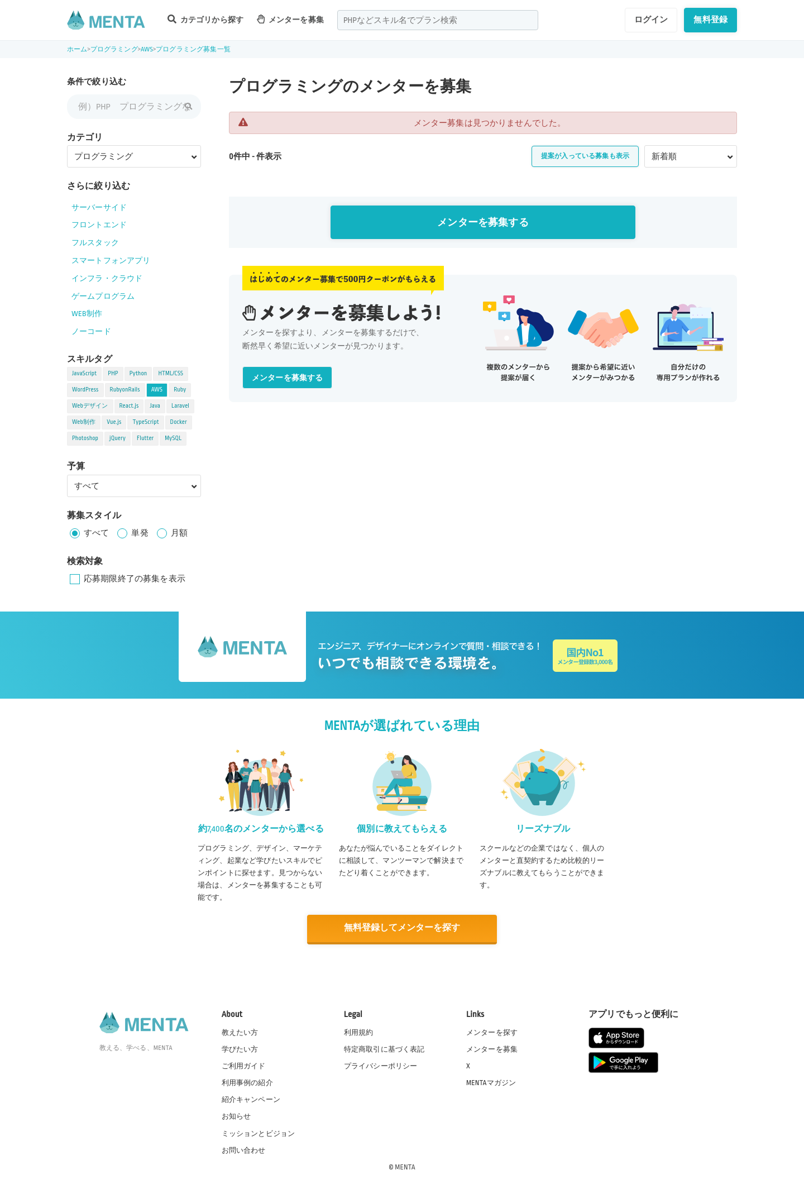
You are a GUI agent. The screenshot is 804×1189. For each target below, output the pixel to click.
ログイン (651, 19)
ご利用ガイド (244, 1065)
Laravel (180, 406)
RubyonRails (125, 389)
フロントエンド (99, 225)
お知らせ (236, 1116)
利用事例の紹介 (247, 1082)
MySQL (173, 438)
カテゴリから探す (205, 19)
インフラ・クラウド (106, 278)
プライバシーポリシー (381, 1065)
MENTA (405, 1166)
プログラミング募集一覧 (193, 49)
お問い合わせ (244, 1149)
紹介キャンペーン (251, 1099)
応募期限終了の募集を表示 (134, 578)
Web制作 (83, 422)
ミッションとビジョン (258, 1133)
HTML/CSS (170, 373)
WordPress (85, 389)
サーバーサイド (99, 207)
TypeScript (145, 422)
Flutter (145, 438)
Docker (178, 422)
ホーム (77, 49)
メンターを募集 (290, 19)
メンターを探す (492, 1032)
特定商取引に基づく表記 (384, 1049)
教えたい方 (240, 1032)
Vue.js (114, 422)
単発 (139, 532)
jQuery (117, 438)
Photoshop (85, 438)
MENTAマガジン (491, 1082)
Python (138, 373)
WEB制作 (86, 313)
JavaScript (84, 373)
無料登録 (710, 19)
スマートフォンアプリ (111, 260)
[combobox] (437, 20)
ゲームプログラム (103, 296)
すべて (96, 532)
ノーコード (91, 331)
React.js (129, 406)
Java (155, 406)
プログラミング (114, 49)
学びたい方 (240, 1049)
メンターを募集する (482, 222)
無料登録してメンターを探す (402, 928)
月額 (179, 532)
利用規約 (359, 1032)
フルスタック (95, 242)
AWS (147, 49)
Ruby (180, 389)
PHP (113, 373)
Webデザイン (90, 406)
